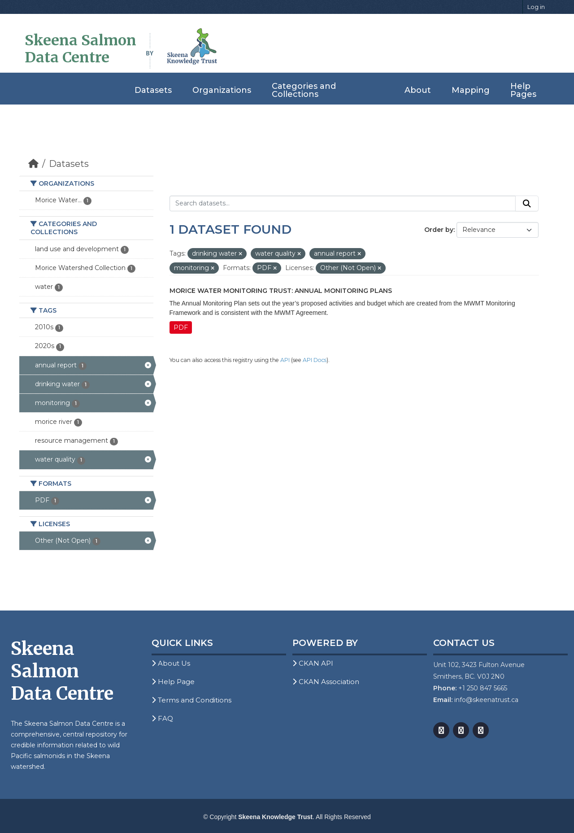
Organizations (221, 90)
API (285, 360)
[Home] (33, 163)
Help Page (173, 681)
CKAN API (312, 663)
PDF (181, 327)
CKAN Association (325, 681)
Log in (536, 6)
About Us (171, 663)
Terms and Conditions (191, 700)
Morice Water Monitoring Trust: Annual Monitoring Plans (281, 291)
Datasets (153, 90)
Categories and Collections (304, 90)
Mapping (471, 90)
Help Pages (523, 90)
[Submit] (527, 204)
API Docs (314, 360)
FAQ (162, 718)
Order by (438, 230)
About (417, 90)
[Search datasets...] (343, 204)
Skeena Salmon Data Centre (80, 48)
